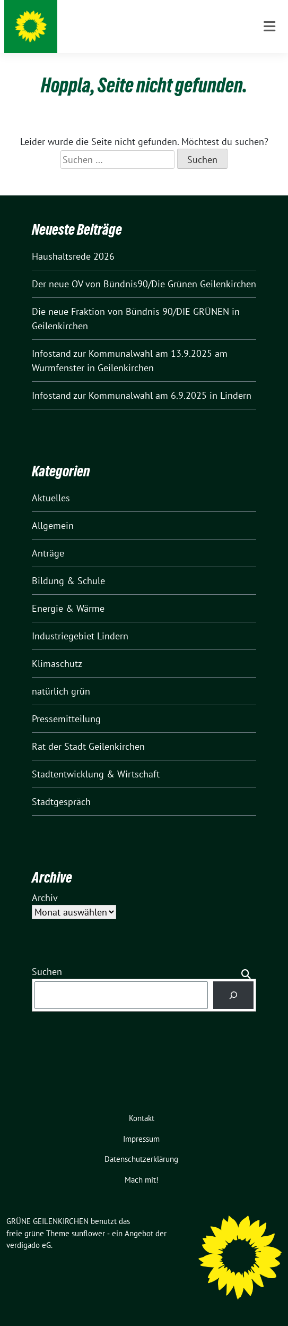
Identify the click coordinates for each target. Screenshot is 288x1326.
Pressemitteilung (66, 719)
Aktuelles (51, 498)
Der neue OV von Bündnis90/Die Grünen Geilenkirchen (144, 284)
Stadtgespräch (61, 801)
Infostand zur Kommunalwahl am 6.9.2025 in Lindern (141, 395)
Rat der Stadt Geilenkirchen (88, 746)
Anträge (48, 553)
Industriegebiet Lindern (80, 636)
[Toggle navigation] (269, 27)
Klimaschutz (57, 663)
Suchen (47, 971)
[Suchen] (233, 995)
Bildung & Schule (68, 581)
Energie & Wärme (68, 608)
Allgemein (53, 525)
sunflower (88, 1233)
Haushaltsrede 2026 (73, 256)
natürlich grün (61, 691)
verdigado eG (28, 1245)
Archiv (45, 898)
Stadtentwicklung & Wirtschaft (96, 774)
